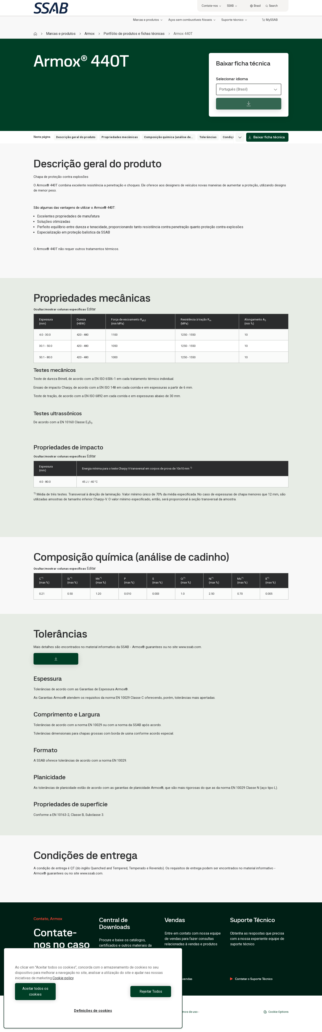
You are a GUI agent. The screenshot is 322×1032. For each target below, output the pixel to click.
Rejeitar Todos (133, 994)
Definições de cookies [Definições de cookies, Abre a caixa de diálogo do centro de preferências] (93, 1011)
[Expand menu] (239, 137)
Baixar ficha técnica (266, 137)
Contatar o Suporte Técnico (251, 979)
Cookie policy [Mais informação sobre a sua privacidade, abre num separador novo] (63, 984)
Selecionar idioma (232, 79)
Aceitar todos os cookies (53, 994)
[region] (93, 991)
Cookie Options (275, 1012)
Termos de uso (188, 1011)
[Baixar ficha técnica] (248, 104)
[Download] (56, 659)
